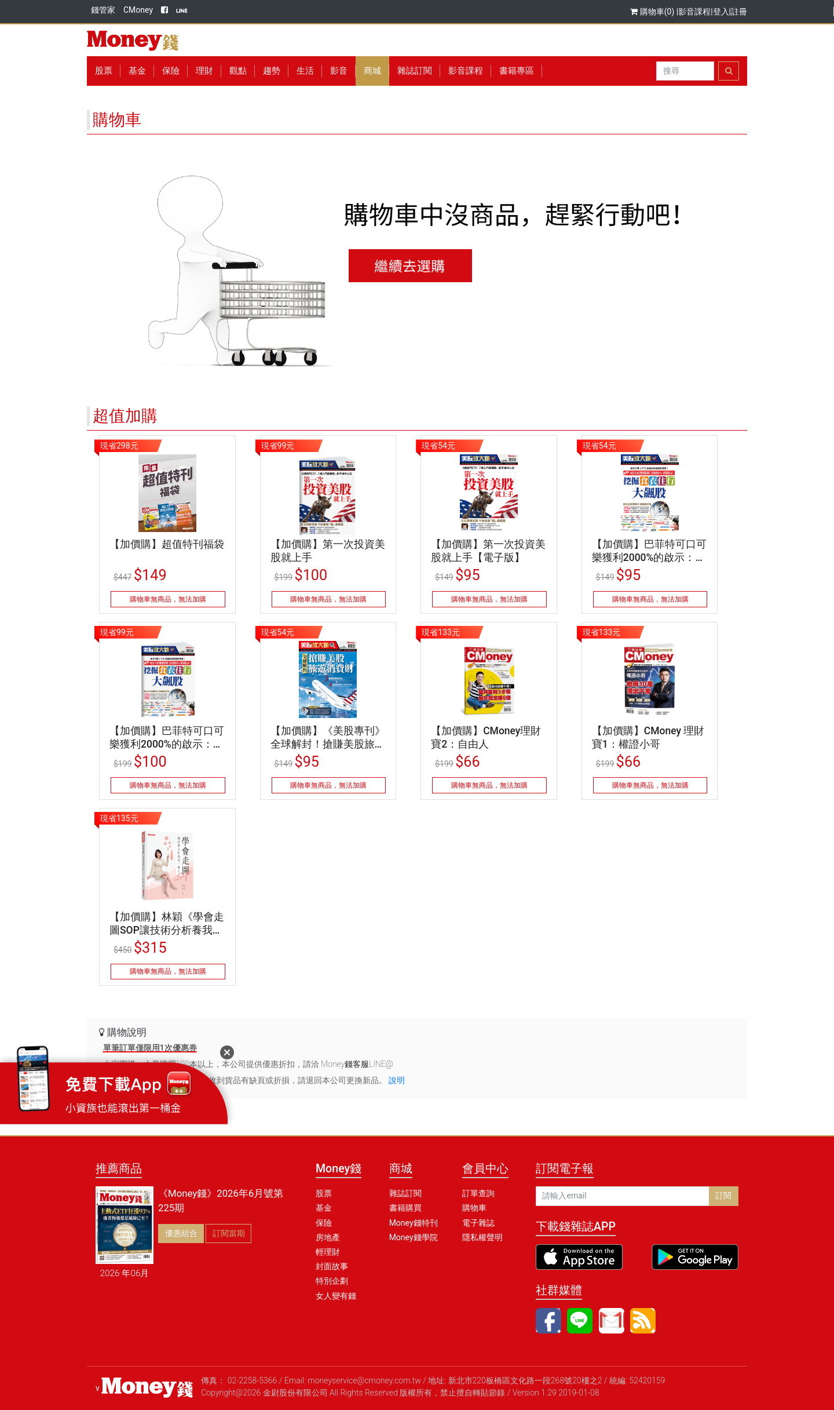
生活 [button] (305, 70)
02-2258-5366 (252, 1380)
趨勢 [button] (271, 70)
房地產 (328, 1237)
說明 (397, 1080)
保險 (171, 70)
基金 (324, 1207)
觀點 (238, 70)
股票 (103, 70)
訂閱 (723, 1195)
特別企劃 (332, 1280)
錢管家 (103, 9)
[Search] (685, 71)
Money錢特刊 (413, 1222)
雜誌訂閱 (414, 70)
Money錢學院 (413, 1237)
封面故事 (332, 1266)
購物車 (474, 1207)
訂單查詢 (478, 1193)
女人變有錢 (336, 1295)
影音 (339, 70)
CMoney (138, 9)
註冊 (739, 11)
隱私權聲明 (482, 1237)
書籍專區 (516, 70)
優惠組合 (181, 1233)
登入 (721, 11)
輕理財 (328, 1251)
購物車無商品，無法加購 (168, 599)
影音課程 (694, 11)
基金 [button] (137, 70)
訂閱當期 (229, 1233)
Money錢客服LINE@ (357, 1064)
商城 (372, 70)
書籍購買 (405, 1207)
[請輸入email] (622, 1196)
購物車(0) (653, 11)
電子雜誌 (478, 1222)
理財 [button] (204, 70)
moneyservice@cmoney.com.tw (364, 1380)
